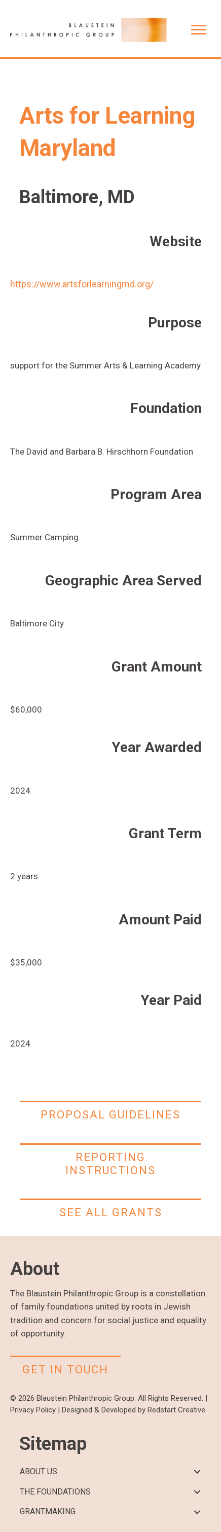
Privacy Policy (33, 1409)
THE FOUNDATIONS (55, 1492)
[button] (197, 1472)
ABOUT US (38, 1471)
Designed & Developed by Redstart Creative (133, 1409)
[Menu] (198, 30)
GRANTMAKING (48, 1511)
